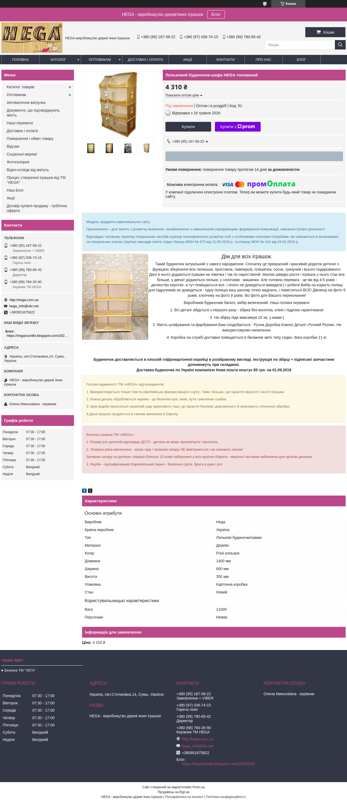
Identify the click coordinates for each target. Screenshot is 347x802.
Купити (188, 126)
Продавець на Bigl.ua (173, 792)
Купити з (237, 126)
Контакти (226, 60)
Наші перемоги (20, 123)
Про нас (263, 60)
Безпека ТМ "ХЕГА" (20, 670)
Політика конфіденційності (226, 797)
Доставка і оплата (145, 60)
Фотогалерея (18, 162)
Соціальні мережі (22, 154)
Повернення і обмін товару (30, 138)
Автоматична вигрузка (26, 102)
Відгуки (13, 146)
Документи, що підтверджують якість (33, 112)
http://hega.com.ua (23, 300)
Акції (187, 60)
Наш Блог (15, 190)
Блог (216, 14)
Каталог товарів (20, 87)
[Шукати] (340, 45)
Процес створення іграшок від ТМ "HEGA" (36, 180)
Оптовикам (100, 60)
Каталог (58, 60)
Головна (20, 60)
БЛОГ (301, 60)
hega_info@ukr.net (23, 306)
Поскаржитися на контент (184, 797)
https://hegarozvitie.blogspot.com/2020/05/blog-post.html (38, 336)
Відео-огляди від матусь (28, 170)
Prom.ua (199, 787)
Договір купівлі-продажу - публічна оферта (37, 208)
